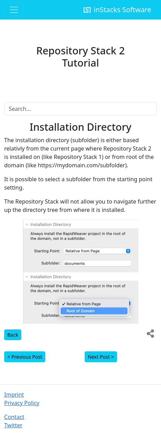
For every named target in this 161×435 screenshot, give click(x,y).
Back (12, 334)
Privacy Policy (21, 403)
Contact (14, 417)
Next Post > (101, 356)
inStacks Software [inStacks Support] (116, 9)
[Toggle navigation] (14, 10)
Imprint (14, 394)
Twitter (13, 425)
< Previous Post (24, 356)
